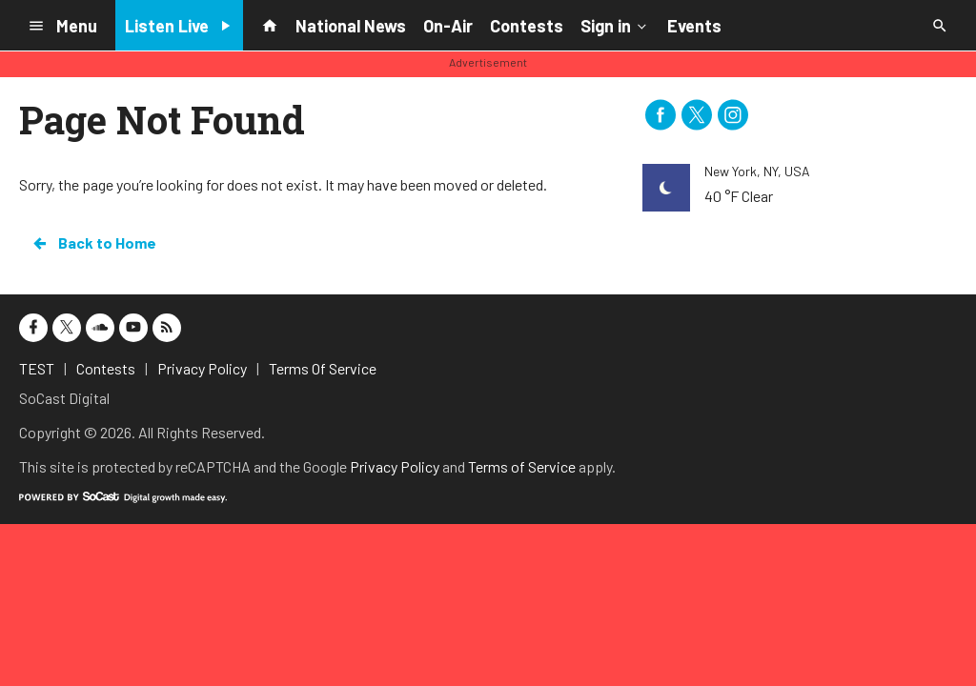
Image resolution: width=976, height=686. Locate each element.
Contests (526, 25)
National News (350, 25)
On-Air (448, 25)
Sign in (615, 24)
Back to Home (93, 242)
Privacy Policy (394, 466)
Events (694, 25)
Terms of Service (522, 466)
